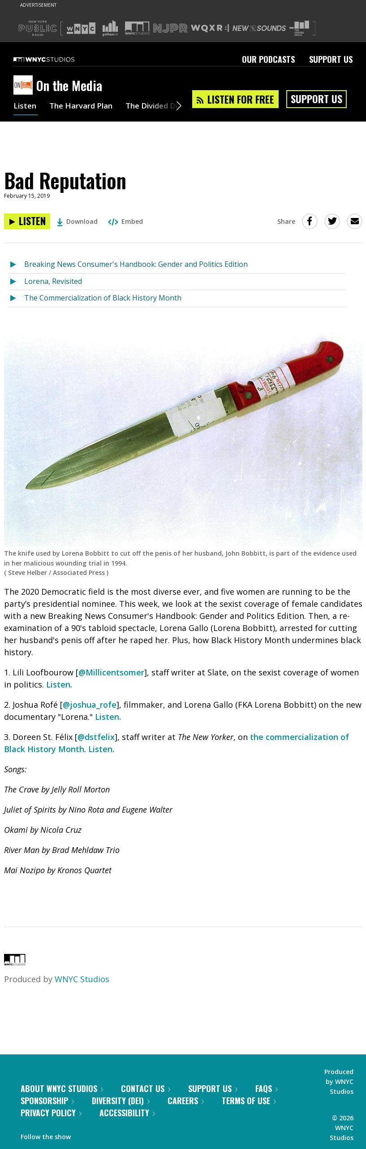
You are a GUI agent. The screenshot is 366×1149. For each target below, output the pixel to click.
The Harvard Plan (85, 107)
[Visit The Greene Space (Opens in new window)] (299, 28)
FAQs (266, 1088)
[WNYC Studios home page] (55, 59)
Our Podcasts (268, 59)
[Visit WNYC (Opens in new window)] (81, 28)
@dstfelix (96, 736)
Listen (25, 107)
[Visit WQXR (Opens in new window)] (210, 28)
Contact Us (145, 1088)
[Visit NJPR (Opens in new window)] (170, 28)
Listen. (59, 684)
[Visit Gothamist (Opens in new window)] (110, 28)
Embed (125, 221)
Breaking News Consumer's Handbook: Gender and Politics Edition (136, 264)
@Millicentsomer (111, 672)
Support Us (331, 59)
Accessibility (127, 1113)
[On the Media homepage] (24, 85)
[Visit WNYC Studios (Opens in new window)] (137, 28)
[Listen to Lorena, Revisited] (16, 282)
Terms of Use (249, 1100)
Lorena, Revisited (53, 281)
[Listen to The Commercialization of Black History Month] (16, 298)
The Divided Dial (164, 107)
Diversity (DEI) (121, 1100)
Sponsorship (47, 1100)
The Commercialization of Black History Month (102, 298)
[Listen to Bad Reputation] (27, 221)
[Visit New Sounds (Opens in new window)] (259, 28)
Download (77, 221)
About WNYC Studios (62, 1088)
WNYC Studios (82, 979)
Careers (186, 1100)
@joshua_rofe (89, 704)
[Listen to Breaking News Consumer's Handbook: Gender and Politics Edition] (16, 265)
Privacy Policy (51, 1113)
